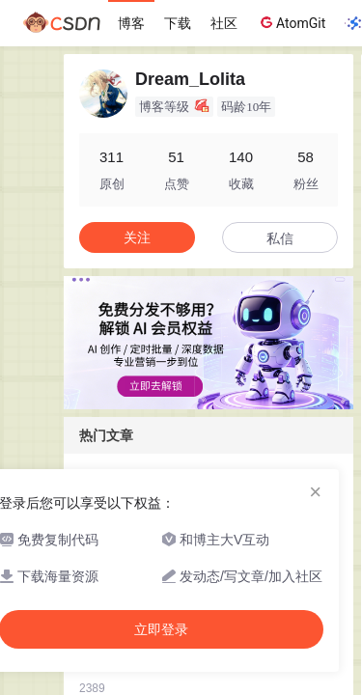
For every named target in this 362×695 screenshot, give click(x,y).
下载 (177, 23)
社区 (223, 23)
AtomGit (291, 22)
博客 (131, 23)
